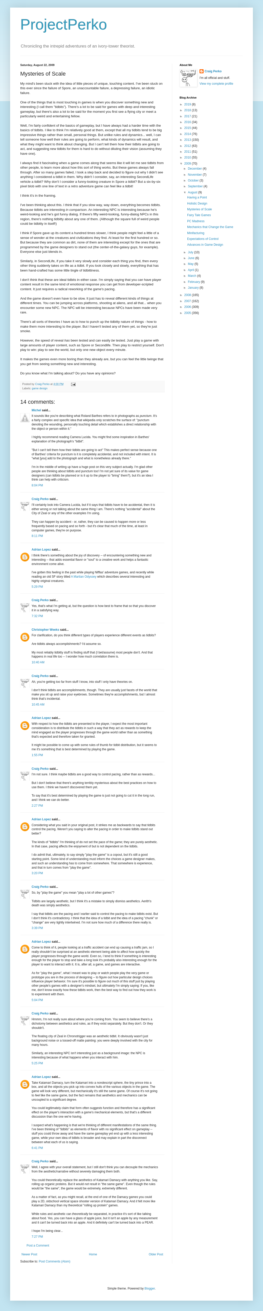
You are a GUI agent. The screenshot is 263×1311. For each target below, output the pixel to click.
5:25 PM (37, 1063)
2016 (188, 122)
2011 (188, 151)
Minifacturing (195, 233)
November (195, 174)
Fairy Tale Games (199, 215)
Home (93, 1254)
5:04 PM (37, 1000)
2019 (188, 104)
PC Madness (196, 221)
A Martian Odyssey (83, 576)
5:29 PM (37, 587)
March (192, 276)
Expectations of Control (202, 239)
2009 (188, 163)
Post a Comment (38, 1245)
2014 (188, 134)
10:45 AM (38, 704)
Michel (36, 410)
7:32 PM (37, 616)
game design (40, 388)
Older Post (156, 1254)
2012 (188, 146)
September (196, 186)
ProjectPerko (63, 24)
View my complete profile (216, 83)
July (191, 252)
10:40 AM (38, 662)
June (191, 258)
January (194, 287)
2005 (188, 313)
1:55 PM (37, 755)
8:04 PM (37, 485)
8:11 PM (37, 536)
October (194, 180)
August (193, 192)
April (191, 270)
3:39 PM (37, 928)
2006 (188, 307)
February (194, 282)
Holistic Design (197, 203)
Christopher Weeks (45, 629)
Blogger (149, 1288)
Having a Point (197, 197)
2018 (188, 110)
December (195, 168)
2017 (188, 116)
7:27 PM (37, 1236)
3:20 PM (37, 873)
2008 (188, 295)
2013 (188, 140)
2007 (188, 301)
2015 (188, 128)
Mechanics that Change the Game (210, 227)
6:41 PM (37, 1148)
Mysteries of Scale (199, 209)
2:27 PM (37, 805)
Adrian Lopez (41, 549)
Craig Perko (40, 499)
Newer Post (29, 1254)
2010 (188, 157)
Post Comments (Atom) (54, 1261)
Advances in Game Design (205, 244)
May (191, 264)
